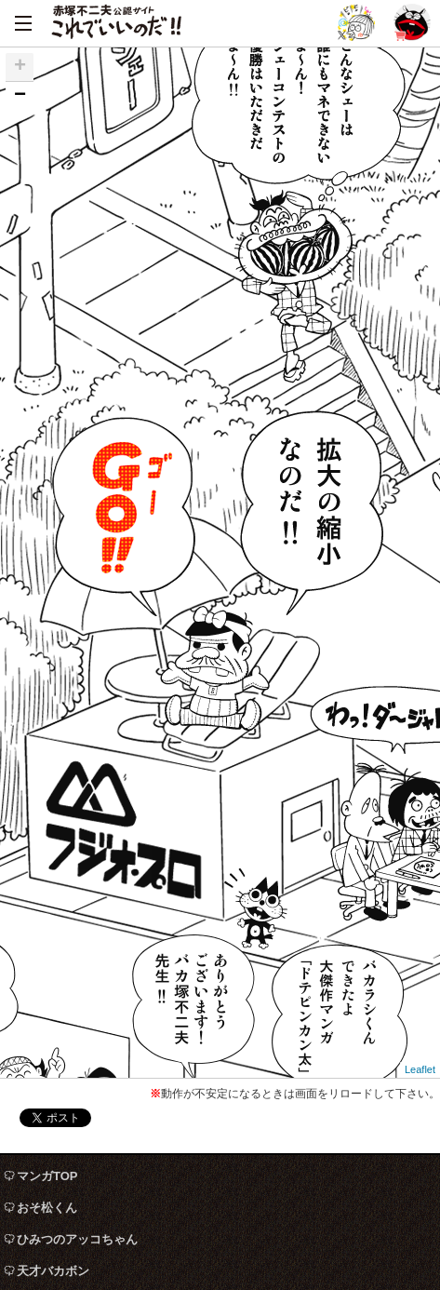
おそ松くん (47, 1208)
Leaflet (420, 1069)
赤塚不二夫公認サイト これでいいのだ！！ (116, 23)
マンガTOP (47, 1176)
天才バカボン (53, 1271)
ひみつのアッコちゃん (77, 1239)
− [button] (20, 96)
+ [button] (20, 67)
